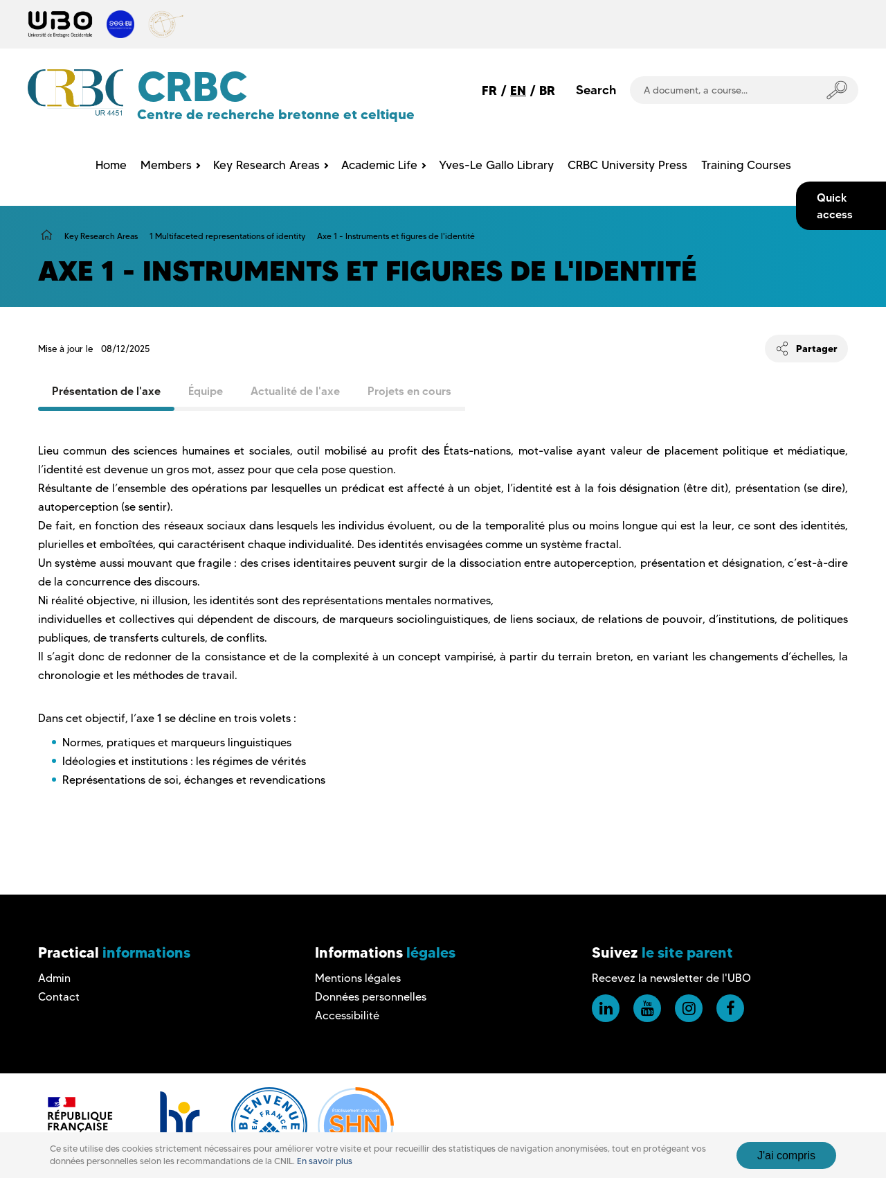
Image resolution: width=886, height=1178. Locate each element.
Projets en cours (409, 391)
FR (489, 90)
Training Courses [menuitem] (746, 165)
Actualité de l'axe (295, 391)
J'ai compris (786, 1155)
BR (547, 90)
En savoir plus (324, 1161)
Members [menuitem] (166, 165)
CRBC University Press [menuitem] (627, 165)
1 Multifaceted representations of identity (227, 236)
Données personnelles (370, 996)
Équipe (205, 391)
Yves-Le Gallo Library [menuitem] (496, 165)
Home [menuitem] (111, 165)
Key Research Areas (101, 236)
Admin (54, 978)
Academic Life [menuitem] (379, 165)
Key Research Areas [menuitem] (266, 165)
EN (518, 90)
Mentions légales (358, 978)
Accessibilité (347, 1015)
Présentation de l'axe (106, 391)
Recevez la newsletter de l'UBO (671, 978)
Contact (59, 996)
